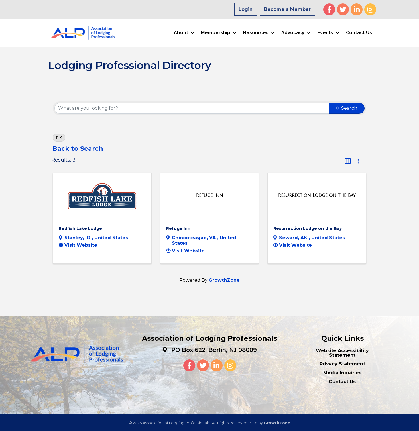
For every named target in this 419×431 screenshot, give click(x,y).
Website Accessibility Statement (342, 353)
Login (246, 9)
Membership (215, 32)
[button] (347, 161)
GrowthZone (224, 280)
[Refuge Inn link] (209, 195)
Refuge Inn (178, 228)
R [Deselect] (59, 137)
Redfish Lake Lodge (80, 228)
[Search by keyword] (191, 108)
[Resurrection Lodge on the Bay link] (317, 195)
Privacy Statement (342, 363)
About (181, 32)
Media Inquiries (342, 372)
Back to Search (77, 148)
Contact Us (359, 32)
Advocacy (292, 32)
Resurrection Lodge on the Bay (307, 228)
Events (325, 32)
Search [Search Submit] (346, 108)
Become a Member (287, 9)
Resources (256, 32)
